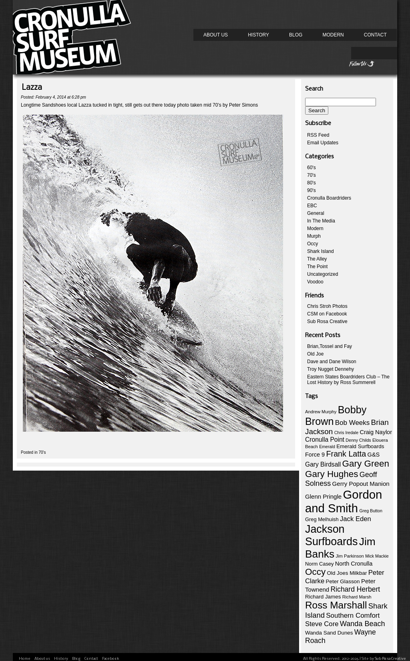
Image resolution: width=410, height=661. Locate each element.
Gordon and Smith (343, 501)
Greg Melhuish (322, 519)
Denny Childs (358, 440)
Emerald (327, 446)
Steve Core (321, 624)
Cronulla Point (324, 439)
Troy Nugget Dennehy (330, 369)
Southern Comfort (353, 615)
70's (42, 452)
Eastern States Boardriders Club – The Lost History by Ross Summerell (348, 379)
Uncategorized (322, 274)
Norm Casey (319, 564)
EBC (312, 205)
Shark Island (320, 251)
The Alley (317, 259)
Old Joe (315, 354)
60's (311, 167)
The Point (317, 266)
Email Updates (322, 143)
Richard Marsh (357, 596)
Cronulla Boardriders (329, 198)
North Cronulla (354, 563)
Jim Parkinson (350, 556)
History (258, 35)
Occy (312, 244)
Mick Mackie (377, 556)
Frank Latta (346, 453)
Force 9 (315, 454)
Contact (375, 35)
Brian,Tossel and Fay (329, 346)
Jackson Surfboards (331, 535)
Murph (314, 236)
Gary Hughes (331, 474)
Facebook (110, 659)
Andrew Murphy (320, 411)
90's (311, 190)
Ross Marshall (336, 605)
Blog (295, 35)
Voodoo (315, 282)
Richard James (323, 597)
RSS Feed (318, 135)
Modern (333, 35)
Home (24, 659)
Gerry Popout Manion (361, 483)
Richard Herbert (355, 589)
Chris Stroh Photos (327, 306)
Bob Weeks (352, 423)
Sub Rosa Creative (327, 321)
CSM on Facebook (327, 314)
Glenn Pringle (323, 496)
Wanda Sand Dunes (329, 633)
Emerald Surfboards (360, 446)
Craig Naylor (376, 432)
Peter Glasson (343, 581)
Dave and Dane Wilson (331, 361)
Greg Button (370, 510)
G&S (374, 454)
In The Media (321, 221)
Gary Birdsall (323, 464)
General (315, 213)
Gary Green (365, 464)
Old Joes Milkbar (347, 573)
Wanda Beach (362, 624)
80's (311, 183)
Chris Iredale (346, 432)
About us (215, 35)
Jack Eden (355, 519)
